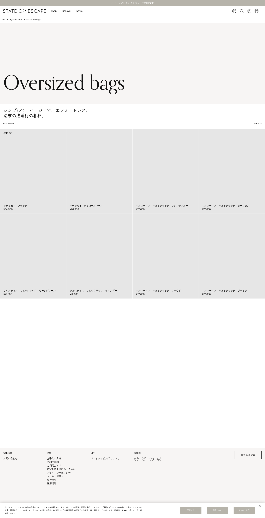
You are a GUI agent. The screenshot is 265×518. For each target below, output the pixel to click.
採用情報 (51, 483)
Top (3, 19)
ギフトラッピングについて (105, 458)
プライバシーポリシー (59, 472)
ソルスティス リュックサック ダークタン (225, 205)
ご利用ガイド (54, 465)
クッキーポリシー (56, 476)
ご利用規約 (53, 462)
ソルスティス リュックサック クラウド (158, 290)
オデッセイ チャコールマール (86, 205)
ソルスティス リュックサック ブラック (224, 290)
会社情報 (51, 479)
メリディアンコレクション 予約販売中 (132, 3)
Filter (257, 123)
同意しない (217, 510)
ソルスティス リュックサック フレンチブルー (162, 205)
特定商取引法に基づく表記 (61, 469)
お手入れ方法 (54, 458)
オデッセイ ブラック (15, 205)
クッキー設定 (244, 510)
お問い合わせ (10, 458)
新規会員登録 (248, 455)
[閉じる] (259, 506)
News (79, 11)
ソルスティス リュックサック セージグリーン (30, 290)
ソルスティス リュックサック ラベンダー (93, 290)
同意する (191, 510)
